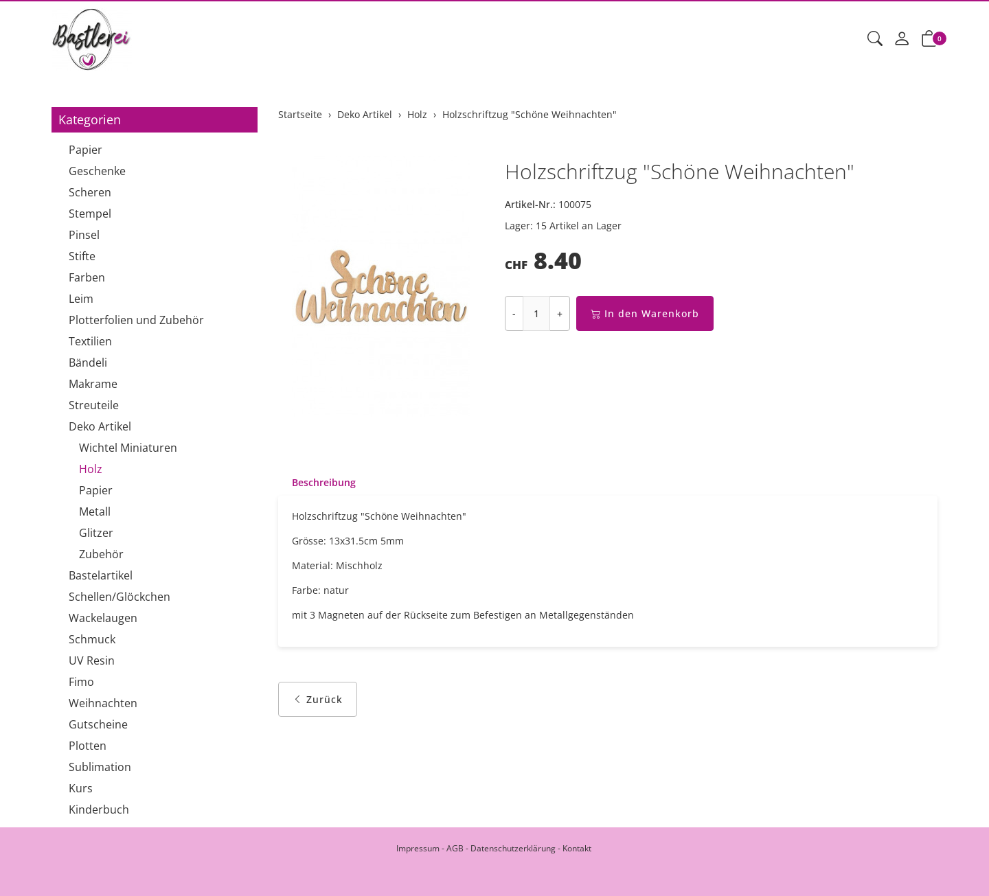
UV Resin (92, 660)
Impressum (418, 848)
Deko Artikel (100, 426)
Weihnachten (103, 703)
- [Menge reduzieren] (514, 313)
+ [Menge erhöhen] (559, 313)
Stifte (82, 256)
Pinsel (84, 234)
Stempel (90, 213)
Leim (81, 298)
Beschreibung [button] (324, 482)
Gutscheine (98, 724)
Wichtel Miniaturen (128, 447)
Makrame (93, 383)
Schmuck (92, 639)
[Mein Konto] (902, 39)
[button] (875, 39)
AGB (455, 848)
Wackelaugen (103, 617)
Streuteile (94, 405)
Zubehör (101, 554)
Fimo (81, 681)
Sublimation (100, 766)
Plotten (87, 745)
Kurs (81, 788)
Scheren (90, 192)
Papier (85, 149)
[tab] (317, 482)
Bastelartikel (101, 575)
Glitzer (96, 532)
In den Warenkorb (645, 313)
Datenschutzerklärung (513, 848)
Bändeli (88, 362)
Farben (87, 277)
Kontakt (576, 848)
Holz (90, 468)
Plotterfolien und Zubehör (136, 320)
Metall (95, 511)
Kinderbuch (99, 809)
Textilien (90, 341)
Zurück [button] (318, 699)
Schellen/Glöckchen (119, 596)
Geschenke (97, 171)
